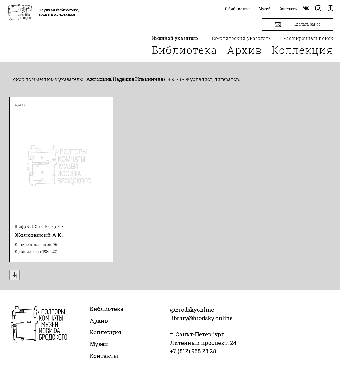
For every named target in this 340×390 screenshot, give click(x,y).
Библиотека (185, 50)
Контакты (104, 355)
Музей (99, 343)
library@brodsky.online (201, 318)
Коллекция (302, 50)
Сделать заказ (297, 24)
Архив (244, 50)
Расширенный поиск (308, 38)
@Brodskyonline (192, 309)
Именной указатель (175, 38)
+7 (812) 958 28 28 (193, 351)
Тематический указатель (241, 38)
